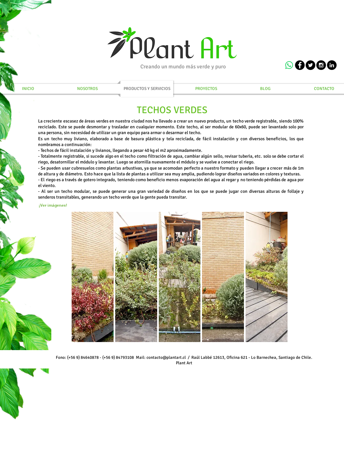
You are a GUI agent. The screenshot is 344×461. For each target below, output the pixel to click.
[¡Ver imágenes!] (52, 205)
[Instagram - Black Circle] (321, 65)
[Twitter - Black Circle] (310, 65)
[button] (93, 277)
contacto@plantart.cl (166, 357)
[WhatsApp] (289, 65)
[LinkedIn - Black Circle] (332, 65)
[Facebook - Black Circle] (300, 65)
